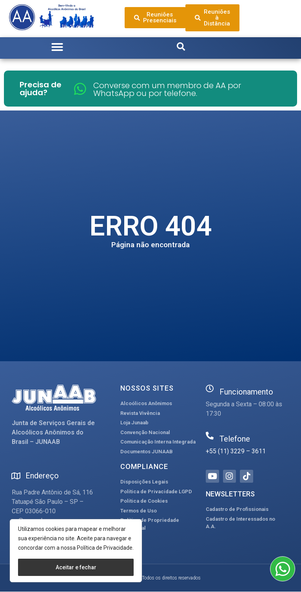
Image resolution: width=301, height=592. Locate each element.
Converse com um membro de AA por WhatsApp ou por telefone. (167, 89)
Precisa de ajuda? (41, 88)
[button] (57, 47)
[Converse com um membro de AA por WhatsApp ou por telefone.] (80, 89)
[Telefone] (210, 436)
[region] (76, 550)
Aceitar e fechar (76, 567)
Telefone (234, 439)
